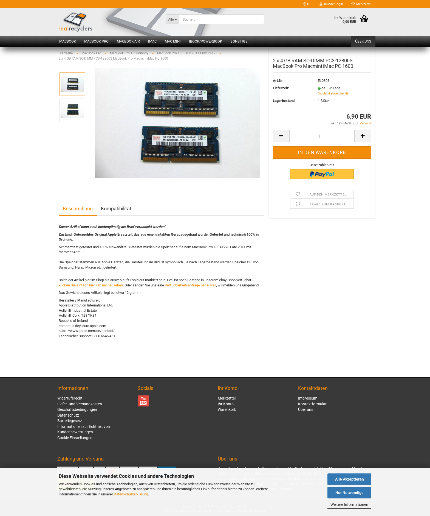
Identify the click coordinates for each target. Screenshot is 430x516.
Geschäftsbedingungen (77, 409)
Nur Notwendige (349, 492)
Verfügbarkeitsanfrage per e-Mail (190, 285)
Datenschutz (68, 415)
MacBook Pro (96, 41)
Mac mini (173, 41)
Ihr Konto (226, 404)
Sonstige (238, 41)
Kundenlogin (331, 4)
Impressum (307, 398)
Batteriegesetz (69, 421)
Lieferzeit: (281, 92)
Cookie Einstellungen (74, 438)
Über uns (363, 41)
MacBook (67, 41)
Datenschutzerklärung (131, 494)
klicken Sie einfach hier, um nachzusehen (91, 285)
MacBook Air (128, 41)
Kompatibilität (116, 208)
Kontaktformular (312, 404)
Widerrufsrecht (70, 398)
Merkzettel (361, 4)
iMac (152, 41)
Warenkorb (227, 409)
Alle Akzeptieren (349, 479)
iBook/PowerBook (205, 41)
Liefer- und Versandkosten (79, 404)
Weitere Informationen (349, 504)
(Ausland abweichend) (333, 97)
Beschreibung (78, 208)
